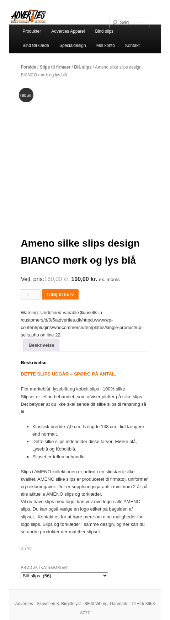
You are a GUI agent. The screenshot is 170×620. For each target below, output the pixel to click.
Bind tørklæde (35, 45)
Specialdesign (72, 45)
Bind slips (104, 31)
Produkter (31, 31)
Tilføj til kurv (60, 294)
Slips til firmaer (55, 67)
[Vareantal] (30, 294)
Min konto (105, 45)
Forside (28, 67)
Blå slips (82, 67)
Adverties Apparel (68, 31)
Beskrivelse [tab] (41, 345)
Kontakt (132, 45)
